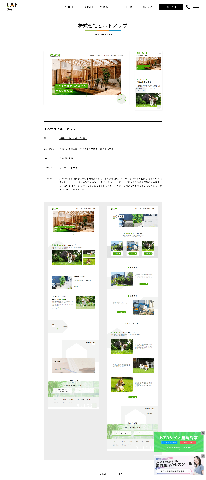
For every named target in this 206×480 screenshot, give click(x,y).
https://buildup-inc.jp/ (73, 137)
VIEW (103, 473)
